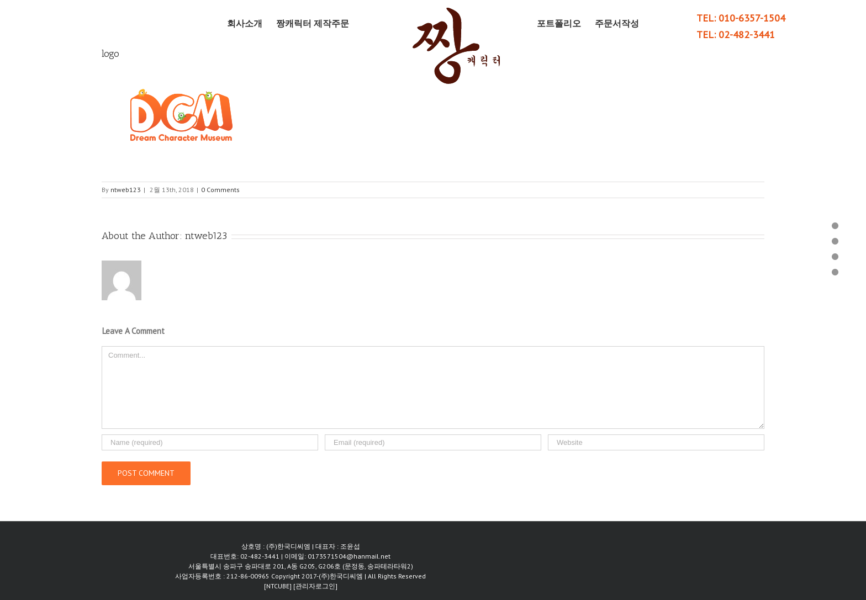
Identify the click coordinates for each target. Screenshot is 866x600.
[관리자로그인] (315, 586)
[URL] (656, 442)
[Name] (210, 442)
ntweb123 (125, 189)
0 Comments (220, 189)
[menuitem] (251, 23)
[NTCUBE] (278, 586)
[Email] (433, 442)
